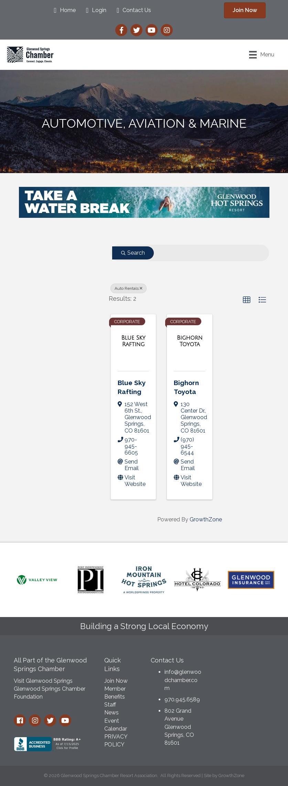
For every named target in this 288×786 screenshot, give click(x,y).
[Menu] (261, 54)
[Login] (94, 10)
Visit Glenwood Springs (43, 681)
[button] (247, 300)
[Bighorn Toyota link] (189, 341)
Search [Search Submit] (133, 252)
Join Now (116, 681)
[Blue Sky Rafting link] (133, 341)
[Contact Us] (132, 10)
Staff (110, 704)
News (111, 712)
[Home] (62, 10)
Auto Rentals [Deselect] (128, 288)
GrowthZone (206, 519)
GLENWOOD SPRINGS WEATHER (245, 678)
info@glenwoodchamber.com (182, 680)
